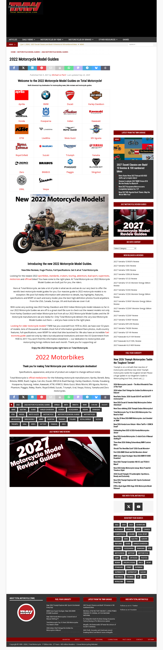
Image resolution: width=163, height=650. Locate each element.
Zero (21, 172)
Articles (13, 39)
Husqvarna (46, 121)
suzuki (98, 419)
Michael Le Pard (59, 75)
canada (147, 529)
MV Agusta (96, 138)
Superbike (138, 567)
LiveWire (46, 138)
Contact (139, 639)
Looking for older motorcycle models (28, 325)
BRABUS (46, 172)
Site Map (151, 639)
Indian (70, 121)
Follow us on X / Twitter (129, 605)
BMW (46, 104)
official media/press (38, 377)
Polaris (73, 419)
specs (141, 562)
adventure (82, 275)
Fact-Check (127, 639)
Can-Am (94, 405)
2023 (124, 525)
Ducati (70, 104)
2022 (18, 405)
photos (144, 558)
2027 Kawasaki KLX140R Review (127, 345)
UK (138, 577)
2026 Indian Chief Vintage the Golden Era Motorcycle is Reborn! (59, 629)
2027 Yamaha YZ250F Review (126, 315)
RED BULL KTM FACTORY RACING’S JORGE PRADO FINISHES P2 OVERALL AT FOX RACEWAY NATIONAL (100, 613)
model (21, 414)
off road (133, 558)
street (128, 567)
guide (33, 410)
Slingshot (96, 172)
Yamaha (96, 155)
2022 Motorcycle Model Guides (55, 52)
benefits (129, 529)
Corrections (113, 639)
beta (66, 405)
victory (43, 424)
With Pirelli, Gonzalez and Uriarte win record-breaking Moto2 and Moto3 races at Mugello (98, 631)
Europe (144, 539)
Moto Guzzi (70, 138)
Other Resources (107, 39)
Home (13, 52)
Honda (21, 121)
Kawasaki (96, 121)
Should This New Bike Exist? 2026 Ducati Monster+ (132, 449)
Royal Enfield (22, 155)
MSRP (117, 558)
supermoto (103, 275)
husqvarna (73, 410)
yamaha (54, 424)
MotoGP (131, 553)
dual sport (92, 275)
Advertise (66, 639)
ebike (13, 410)
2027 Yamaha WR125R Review (126, 324)
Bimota (75, 405)
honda (61, 410)
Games (126, 39)
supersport (132, 572)
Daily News (27, 39)
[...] (143, 378)
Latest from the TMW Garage (133, 133)
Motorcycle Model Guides (28, 52)
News (41, 419)
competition (120, 534)
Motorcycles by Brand (80, 39)
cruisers (63, 275)
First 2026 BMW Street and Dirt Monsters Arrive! (130, 452)
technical (119, 577)
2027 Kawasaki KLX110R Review (127, 336)
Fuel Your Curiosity (133, 353)
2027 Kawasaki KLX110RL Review (127, 341)
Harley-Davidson (96, 104)
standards (54, 275)
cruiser (131, 534)
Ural (24, 424)
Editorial (99, 639)
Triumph (70, 155)
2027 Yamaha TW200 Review (126, 328)
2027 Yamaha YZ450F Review (126, 320)
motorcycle (48, 414)
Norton (50, 419)
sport (148, 562)
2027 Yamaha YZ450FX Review (126, 261)
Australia (119, 529)
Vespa (46, 189)
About (77, 639)
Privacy (88, 639)
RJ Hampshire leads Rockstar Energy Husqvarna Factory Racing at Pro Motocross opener (99, 620)
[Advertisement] (101, 19)
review (117, 562)
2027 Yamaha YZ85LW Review (126, 274)
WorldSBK (119, 581)
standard (119, 567)
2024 (131, 525)
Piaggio (70, 172)
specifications (129, 562)
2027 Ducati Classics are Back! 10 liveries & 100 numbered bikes (132, 168)
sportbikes (43, 275)
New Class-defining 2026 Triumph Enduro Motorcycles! (133, 409)
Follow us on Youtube (128, 609)
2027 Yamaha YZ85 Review (125, 270)
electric (23, 410)
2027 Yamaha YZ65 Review (125, 266)
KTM (21, 138)
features (118, 544)
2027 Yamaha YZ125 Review (125, 278)
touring (72, 275)
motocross (15, 279)
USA (144, 577)
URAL (21, 189)
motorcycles (89, 414)
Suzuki (46, 155)
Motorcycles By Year (50, 39)
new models (29, 419)
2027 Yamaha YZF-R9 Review (126, 332)
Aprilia (22, 104)
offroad (28, 279)
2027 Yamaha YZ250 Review (125, 290)
